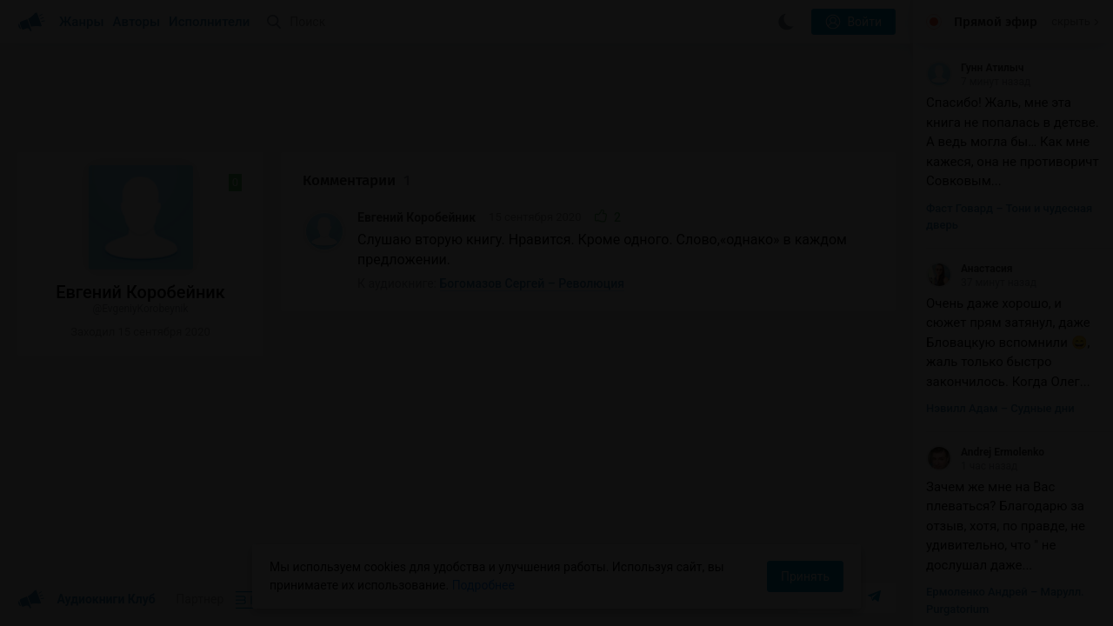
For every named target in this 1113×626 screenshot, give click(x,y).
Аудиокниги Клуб (86, 600)
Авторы (137, 22)
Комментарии (356, 180)
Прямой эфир (995, 22)
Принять (805, 576)
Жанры (81, 22)
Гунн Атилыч (974, 68)
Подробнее (483, 585)
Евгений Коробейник (416, 217)
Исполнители (209, 22)
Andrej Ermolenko (985, 452)
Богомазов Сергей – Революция (532, 283)
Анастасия (969, 269)
